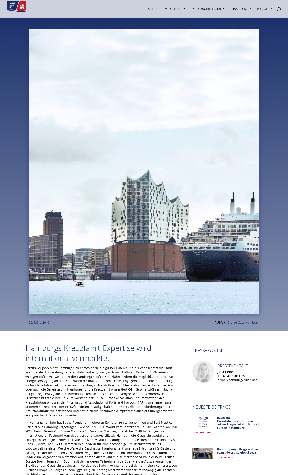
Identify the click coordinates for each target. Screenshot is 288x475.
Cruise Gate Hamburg (243, 322)
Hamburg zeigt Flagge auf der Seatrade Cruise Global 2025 (237, 450)
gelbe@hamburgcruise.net (237, 380)
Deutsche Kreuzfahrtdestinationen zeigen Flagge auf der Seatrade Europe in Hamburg (238, 423)
